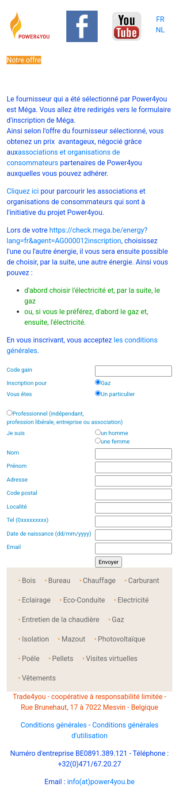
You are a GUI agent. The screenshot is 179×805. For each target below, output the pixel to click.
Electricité (133, 600)
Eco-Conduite (84, 600)
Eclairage (36, 600)
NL (160, 30)
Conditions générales (53, 725)
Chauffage (99, 580)
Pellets (62, 658)
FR (160, 19)
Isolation (35, 639)
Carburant (143, 580)
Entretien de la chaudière (60, 619)
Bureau (59, 580)
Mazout (73, 639)
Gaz (118, 619)
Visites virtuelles (111, 658)
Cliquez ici (23, 191)
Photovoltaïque (121, 639)
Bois (28, 580)
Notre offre (24, 60)
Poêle (30, 658)
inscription (104, 241)
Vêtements (39, 678)
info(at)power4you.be (101, 782)
